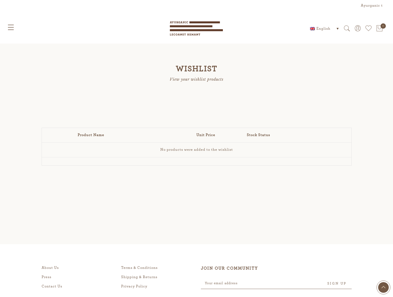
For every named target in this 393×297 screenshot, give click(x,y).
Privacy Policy (134, 286)
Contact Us (52, 286)
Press (46, 277)
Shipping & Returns (139, 277)
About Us (50, 268)
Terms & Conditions (139, 268)
